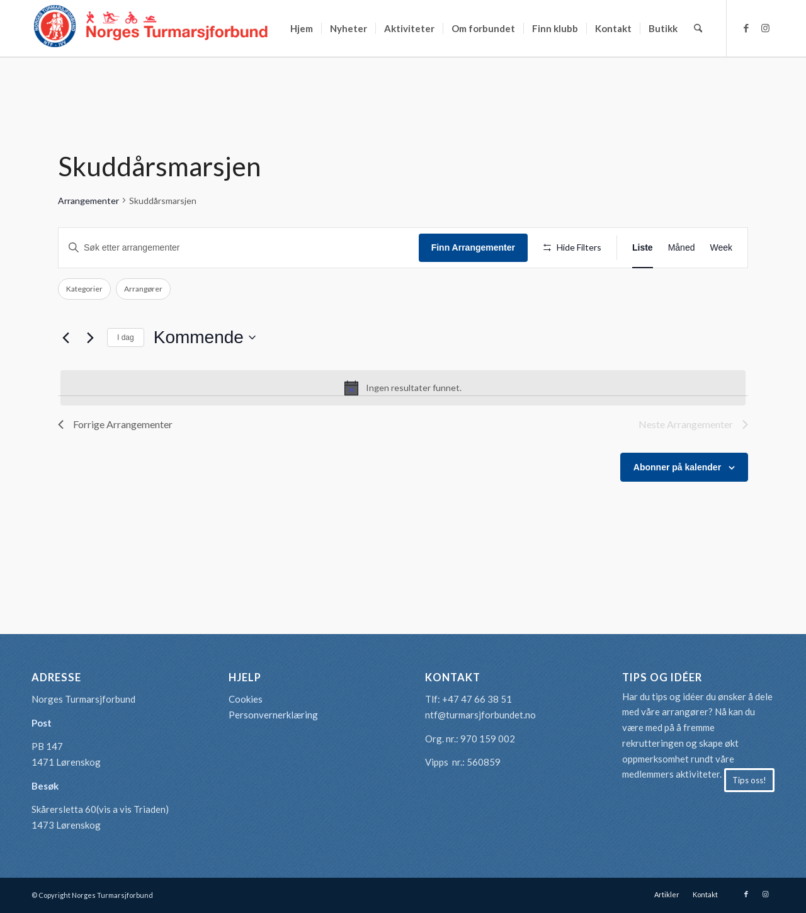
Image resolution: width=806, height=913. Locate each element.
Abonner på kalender (677, 467)
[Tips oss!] (749, 780)
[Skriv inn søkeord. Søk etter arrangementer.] (239, 248)
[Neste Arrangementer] (90, 337)
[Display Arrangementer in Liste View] (642, 248)
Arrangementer (88, 200)
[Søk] (698, 28)
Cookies (246, 699)
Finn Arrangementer (473, 247)
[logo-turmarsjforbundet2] (151, 28)
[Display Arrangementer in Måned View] (681, 248)
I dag (125, 337)
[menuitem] (301, 28)
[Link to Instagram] (765, 27)
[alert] (403, 387)
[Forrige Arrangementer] (65, 337)
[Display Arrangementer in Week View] (721, 248)
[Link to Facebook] (746, 27)
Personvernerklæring (273, 714)
